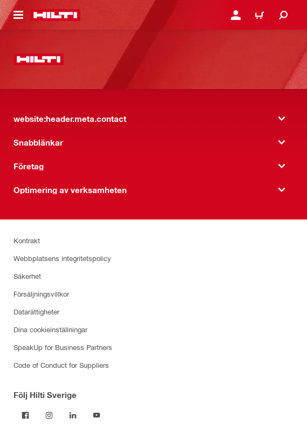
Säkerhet (27, 276)
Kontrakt (26, 240)
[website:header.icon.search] (283, 15)
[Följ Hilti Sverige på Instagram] (49, 415)
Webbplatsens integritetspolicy (62, 258)
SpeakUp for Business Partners (62, 347)
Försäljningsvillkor (41, 294)
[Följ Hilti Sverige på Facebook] (25, 415)
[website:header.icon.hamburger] (18, 15)
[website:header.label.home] (55, 15)
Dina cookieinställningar (50, 329)
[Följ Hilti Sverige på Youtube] (96, 415)
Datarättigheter (36, 311)
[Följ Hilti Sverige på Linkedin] (73, 415)
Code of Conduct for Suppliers (61, 365)
